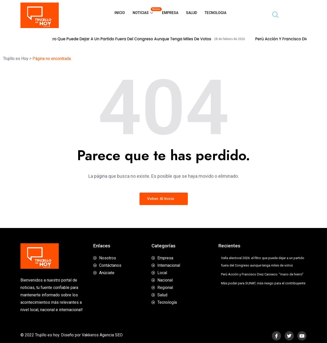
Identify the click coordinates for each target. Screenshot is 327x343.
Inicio (119, 13)
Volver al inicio (163, 198)
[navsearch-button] (273, 15)
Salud (191, 13)
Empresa (170, 13)
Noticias (145, 11)
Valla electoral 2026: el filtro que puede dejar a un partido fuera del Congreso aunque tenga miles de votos (139, 39)
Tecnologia (215, 13)
